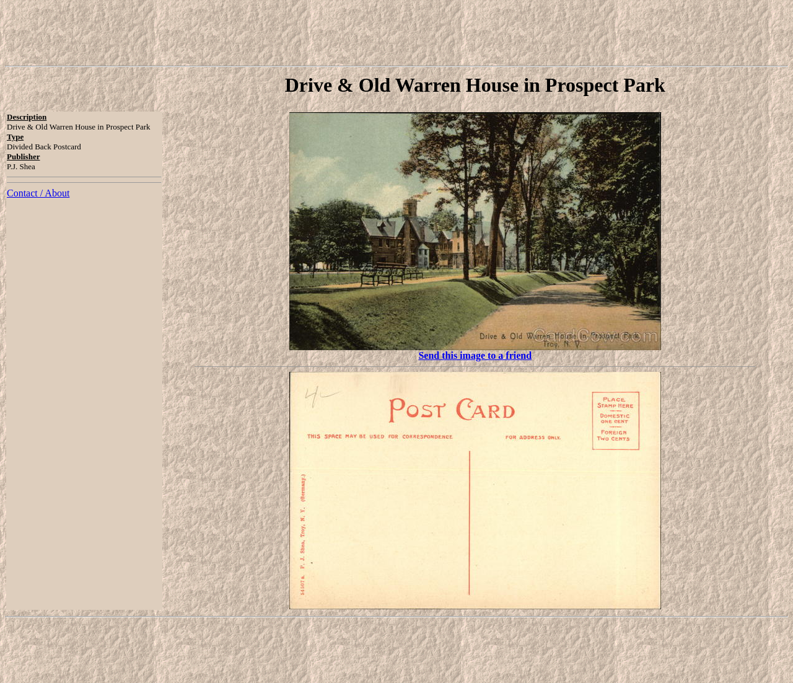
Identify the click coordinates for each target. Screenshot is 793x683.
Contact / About (38, 193)
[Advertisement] (396, 33)
